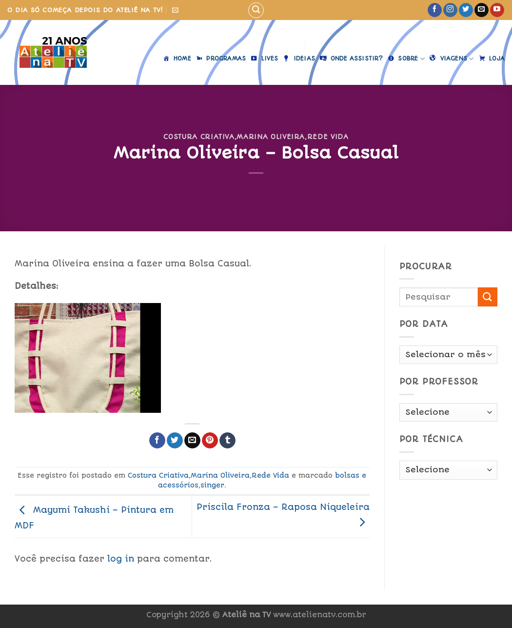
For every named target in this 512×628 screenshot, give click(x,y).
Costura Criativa (198, 137)
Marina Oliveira (270, 137)
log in (120, 559)
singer (212, 485)
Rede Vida (328, 137)
